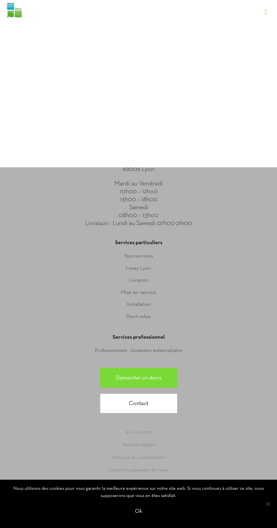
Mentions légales (138, 445)
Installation (139, 304)
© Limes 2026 (138, 432)
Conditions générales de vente (138, 470)
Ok (138, 511)
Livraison (139, 280)
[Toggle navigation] (269, 5)
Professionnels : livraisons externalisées (139, 350)
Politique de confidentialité (139, 458)
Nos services (138, 256)
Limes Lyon (138, 268)
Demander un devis (139, 377)
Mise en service (138, 292)
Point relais (138, 316)
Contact (138, 403)
